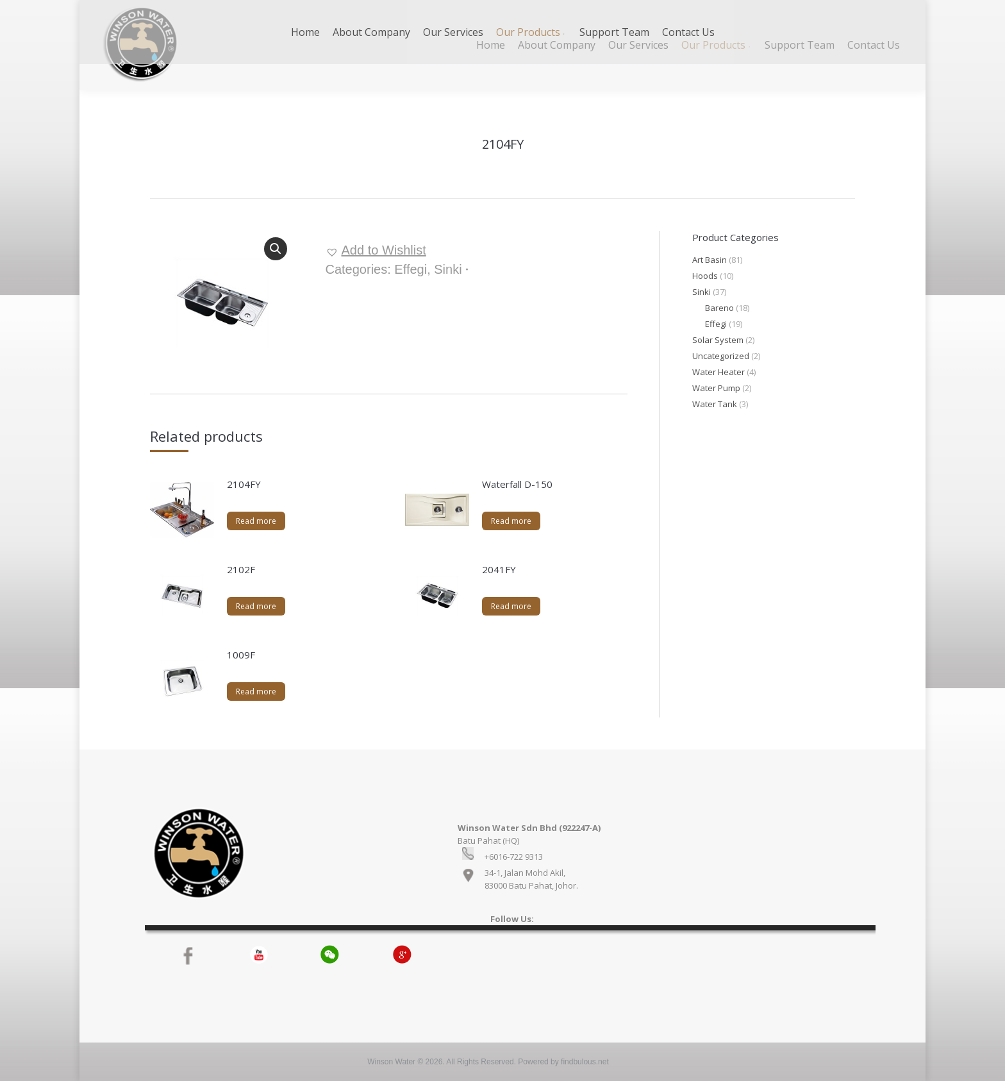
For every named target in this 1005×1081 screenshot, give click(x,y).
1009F (241, 654)
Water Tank (714, 404)
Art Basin (709, 259)
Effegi (410, 269)
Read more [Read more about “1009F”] (256, 691)
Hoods (705, 275)
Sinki (447, 269)
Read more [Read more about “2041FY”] (511, 606)
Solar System (717, 340)
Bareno (719, 308)
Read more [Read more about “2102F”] (256, 606)
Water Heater (718, 372)
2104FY (244, 484)
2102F (241, 569)
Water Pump (716, 388)
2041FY (499, 569)
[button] (376, 250)
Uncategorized (720, 356)
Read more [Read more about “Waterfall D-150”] (511, 520)
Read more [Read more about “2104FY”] (256, 520)
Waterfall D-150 (517, 484)
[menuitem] (490, 44)
